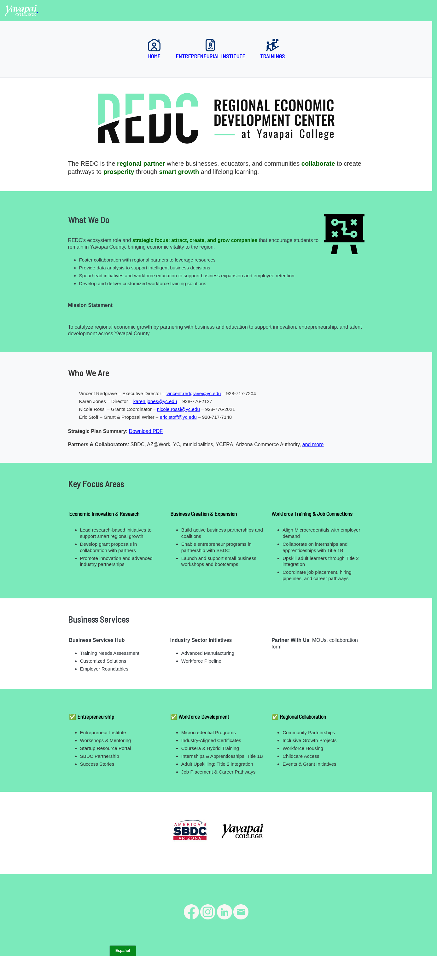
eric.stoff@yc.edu (178, 417)
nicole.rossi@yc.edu (178, 409)
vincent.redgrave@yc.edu (193, 393)
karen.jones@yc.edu (155, 401)
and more (313, 444)
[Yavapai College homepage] (21, 10)
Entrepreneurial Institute (210, 49)
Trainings (272, 49)
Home (154, 49)
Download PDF (146, 431)
